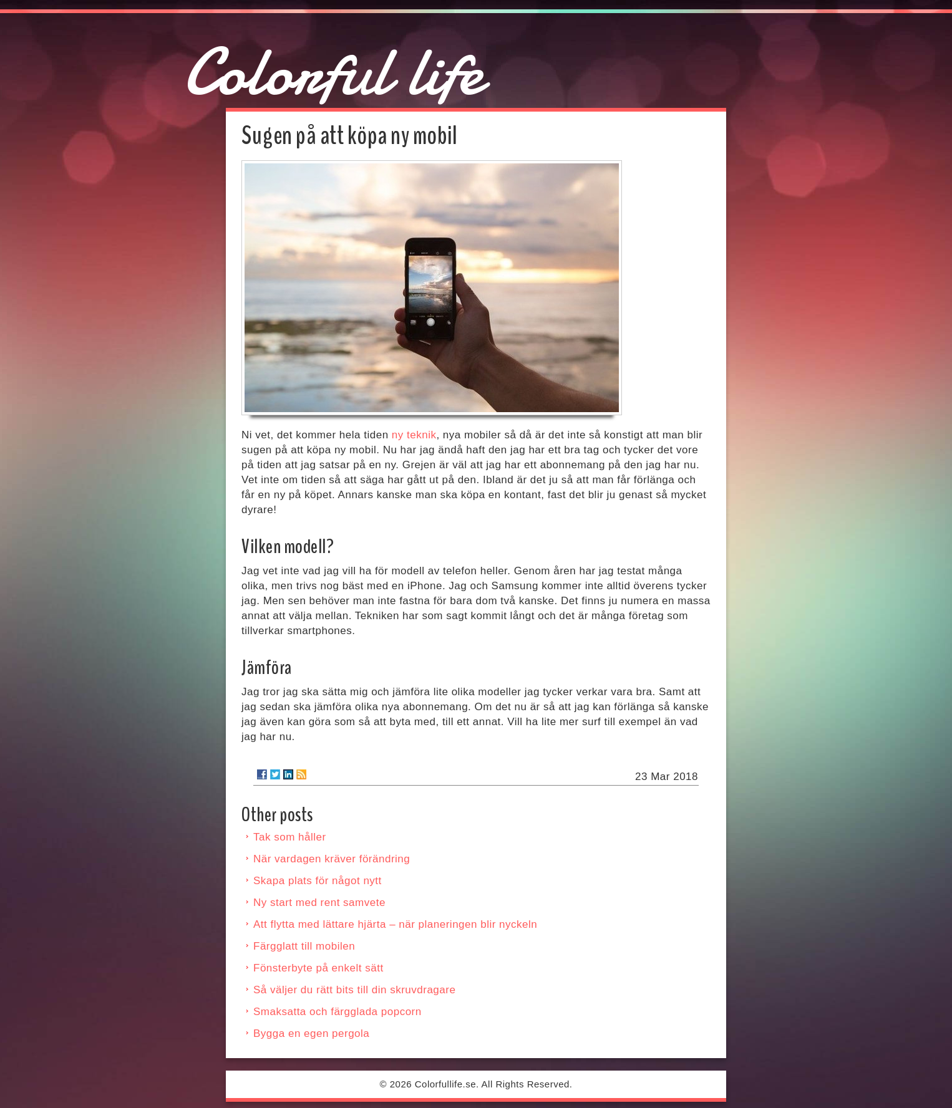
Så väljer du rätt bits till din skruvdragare (354, 990)
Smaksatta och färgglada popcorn (337, 1012)
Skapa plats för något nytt (317, 881)
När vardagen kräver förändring (331, 859)
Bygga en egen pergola (311, 1033)
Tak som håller (289, 837)
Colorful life (333, 72)
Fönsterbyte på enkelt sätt (318, 968)
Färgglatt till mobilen (304, 946)
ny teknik (414, 435)
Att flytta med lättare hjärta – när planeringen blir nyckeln (395, 924)
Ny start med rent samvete (319, 902)
